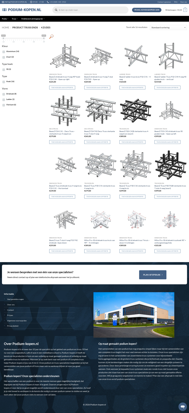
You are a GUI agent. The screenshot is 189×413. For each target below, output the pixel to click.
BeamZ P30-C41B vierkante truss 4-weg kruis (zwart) (134, 132)
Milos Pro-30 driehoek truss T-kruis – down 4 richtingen (134, 241)
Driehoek (11, 94)
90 (8, 69)
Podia (5, 18)
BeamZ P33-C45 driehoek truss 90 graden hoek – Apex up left (168, 132)
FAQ (175, 2)
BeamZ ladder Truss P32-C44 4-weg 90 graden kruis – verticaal (170, 78)
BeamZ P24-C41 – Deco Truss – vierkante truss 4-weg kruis (62, 132)
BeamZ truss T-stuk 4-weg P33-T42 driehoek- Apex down (63, 241)
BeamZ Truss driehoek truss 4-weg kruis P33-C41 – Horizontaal (65, 187)
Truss (15, 18)
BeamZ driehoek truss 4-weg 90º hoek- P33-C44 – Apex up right (65, 78)
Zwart (10, 57)
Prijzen (10, 315)
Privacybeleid (12, 326)
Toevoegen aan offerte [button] (62, 87)
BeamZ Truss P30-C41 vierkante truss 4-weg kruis (99, 187)
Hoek (10, 81)
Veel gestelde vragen (15, 299)
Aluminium (12, 51)
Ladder (10, 99)
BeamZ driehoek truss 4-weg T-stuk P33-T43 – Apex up (98, 78)
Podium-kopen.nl (12, 349)
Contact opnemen (164, 2)
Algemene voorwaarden (17, 321)
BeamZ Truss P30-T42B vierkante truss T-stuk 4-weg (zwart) (170, 187)
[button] (176, 10)
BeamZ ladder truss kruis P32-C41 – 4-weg (135, 78)
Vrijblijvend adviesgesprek (32, 18)
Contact (10, 310)
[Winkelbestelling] (168, 27)
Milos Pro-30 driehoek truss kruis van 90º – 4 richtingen (99, 241)
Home (5, 27)
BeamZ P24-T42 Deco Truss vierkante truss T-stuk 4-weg (99, 132)
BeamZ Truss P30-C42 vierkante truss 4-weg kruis (134, 187)
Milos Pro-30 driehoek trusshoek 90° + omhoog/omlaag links (170, 241)
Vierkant (11, 104)
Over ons (183, 2)
